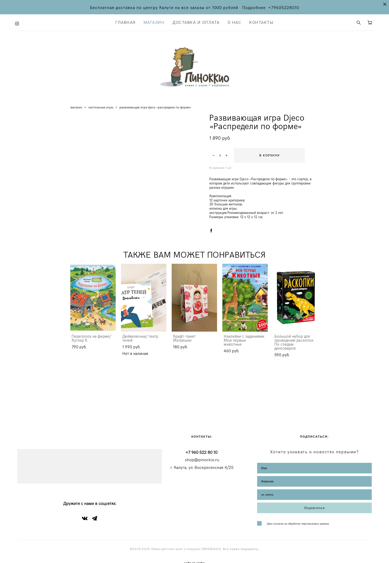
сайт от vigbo (194, 550)
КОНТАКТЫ (261, 22)
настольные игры (100, 110)
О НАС (234, 22)
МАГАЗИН (154, 22)
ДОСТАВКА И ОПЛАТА (196, 22)
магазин (76, 110)
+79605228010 (283, 7)
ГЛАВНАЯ (125, 22)
